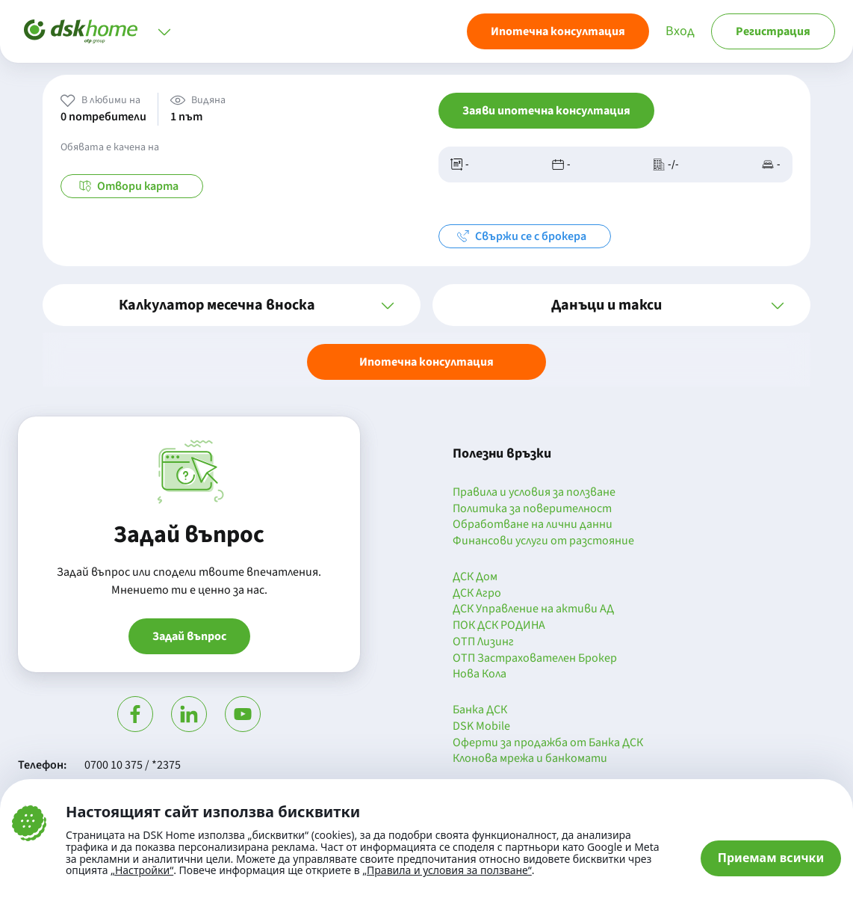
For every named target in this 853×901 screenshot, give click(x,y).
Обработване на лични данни (532, 525)
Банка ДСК (480, 710)
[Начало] (80, 31)
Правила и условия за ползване (534, 493)
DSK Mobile (481, 727)
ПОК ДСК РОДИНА (499, 626)
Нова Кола (479, 674)
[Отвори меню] (164, 31)
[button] (232, 305)
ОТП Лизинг (483, 642)
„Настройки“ (142, 870)
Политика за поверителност (532, 509)
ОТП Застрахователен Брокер (535, 659)
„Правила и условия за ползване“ (447, 870)
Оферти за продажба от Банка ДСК (548, 743)
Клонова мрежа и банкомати (530, 759)
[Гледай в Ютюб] (243, 714)
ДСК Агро (477, 594)
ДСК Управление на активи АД (533, 609)
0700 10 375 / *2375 (132, 765)
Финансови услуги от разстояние (543, 541)
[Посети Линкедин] (189, 714)
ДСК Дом (475, 577)
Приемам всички (771, 857)
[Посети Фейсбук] (135, 714)
